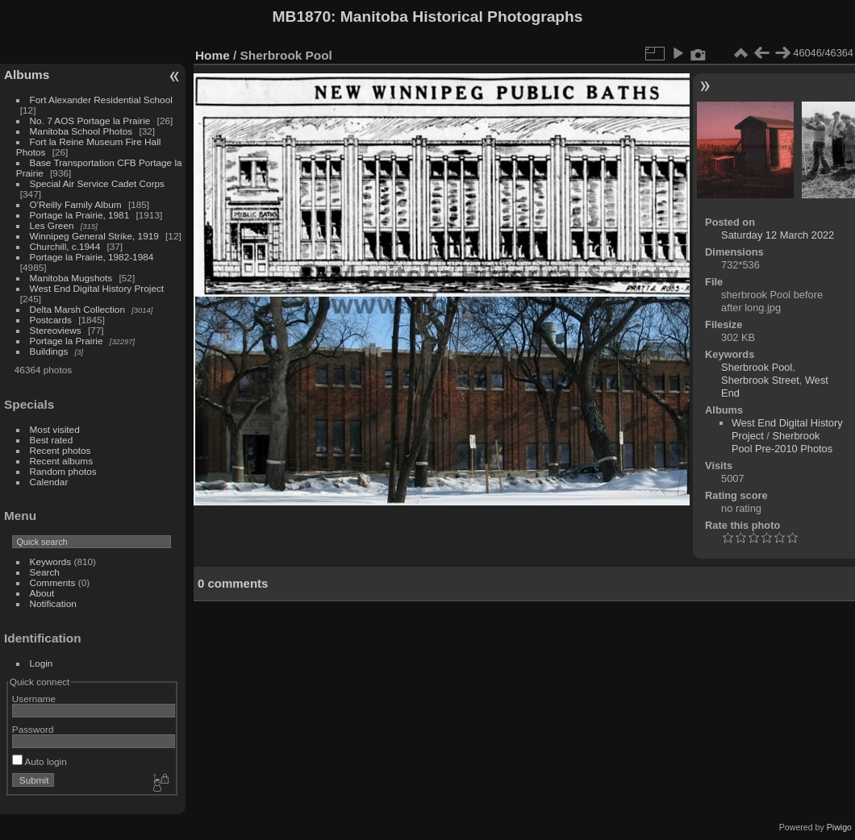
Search (45, 572)
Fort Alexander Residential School (101, 99)
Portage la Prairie (66, 340)
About (42, 593)
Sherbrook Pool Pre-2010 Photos (782, 442)
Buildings (49, 351)
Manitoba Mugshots (71, 277)
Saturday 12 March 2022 (777, 235)
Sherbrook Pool (756, 367)
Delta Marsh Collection (77, 309)
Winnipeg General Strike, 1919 (94, 236)
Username (34, 698)
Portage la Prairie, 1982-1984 (92, 257)
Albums (26, 74)
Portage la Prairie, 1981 (80, 215)
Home (212, 55)
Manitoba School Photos (81, 131)
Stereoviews (55, 330)
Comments (53, 582)
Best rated (51, 440)
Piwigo (839, 827)
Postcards (51, 319)
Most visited (55, 429)
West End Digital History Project (97, 288)
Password (33, 729)
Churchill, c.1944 (65, 246)
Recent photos (60, 450)
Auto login (39, 761)
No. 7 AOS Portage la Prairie (90, 120)
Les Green (52, 225)
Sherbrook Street (760, 380)
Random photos (63, 471)
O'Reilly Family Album (76, 204)
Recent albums (61, 460)
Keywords (51, 561)
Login (41, 663)
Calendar (49, 481)
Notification (53, 603)
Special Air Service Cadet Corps (97, 183)
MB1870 (302, 16)
